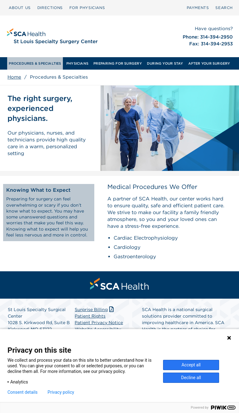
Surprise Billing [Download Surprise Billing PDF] (95, 309)
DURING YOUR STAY (165, 63)
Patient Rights (90, 316)
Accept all (191, 364)
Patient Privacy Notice (99, 322)
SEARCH (224, 7)
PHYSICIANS (77, 63)
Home (14, 77)
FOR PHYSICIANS (87, 7)
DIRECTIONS (50, 7)
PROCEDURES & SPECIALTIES (35, 63)
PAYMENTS (198, 7)
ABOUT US (20, 7)
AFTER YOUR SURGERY (209, 63)
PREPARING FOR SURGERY (117, 63)
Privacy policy (61, 392)
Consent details (22, 392)
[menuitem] (19, 8)
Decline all (191, 377)
